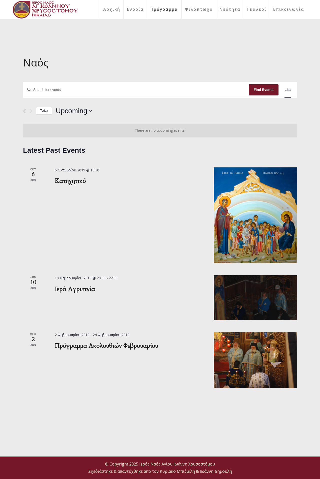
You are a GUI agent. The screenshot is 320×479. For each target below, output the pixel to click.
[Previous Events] (24, 111)
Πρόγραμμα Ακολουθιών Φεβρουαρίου (106, 346)
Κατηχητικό (70, 181)
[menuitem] (112, 9)
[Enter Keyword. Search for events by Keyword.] (136, 90)
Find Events (264, 90)
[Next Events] (31, 111)
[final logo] (45, 10)
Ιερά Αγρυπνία (75, 289)
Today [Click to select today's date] (44, 110)
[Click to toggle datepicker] (74, 111)
